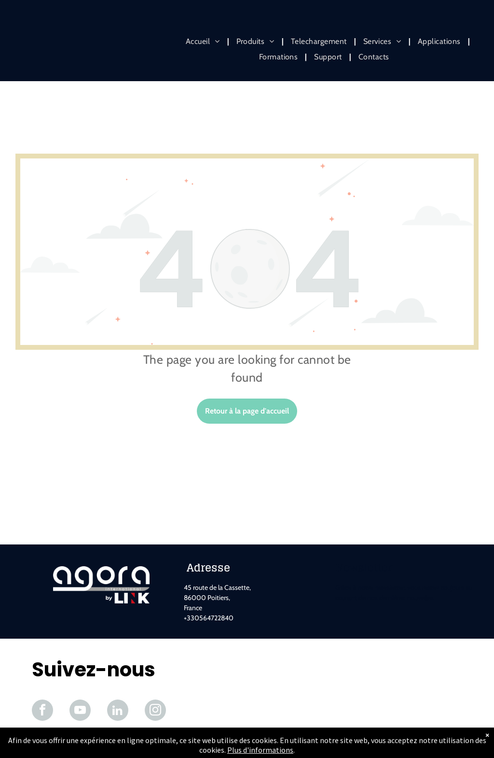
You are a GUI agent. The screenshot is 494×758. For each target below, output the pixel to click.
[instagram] (155, 711)
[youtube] (80, 711)
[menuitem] (203, 41)
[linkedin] (117, 711)
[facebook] (42, 711)
